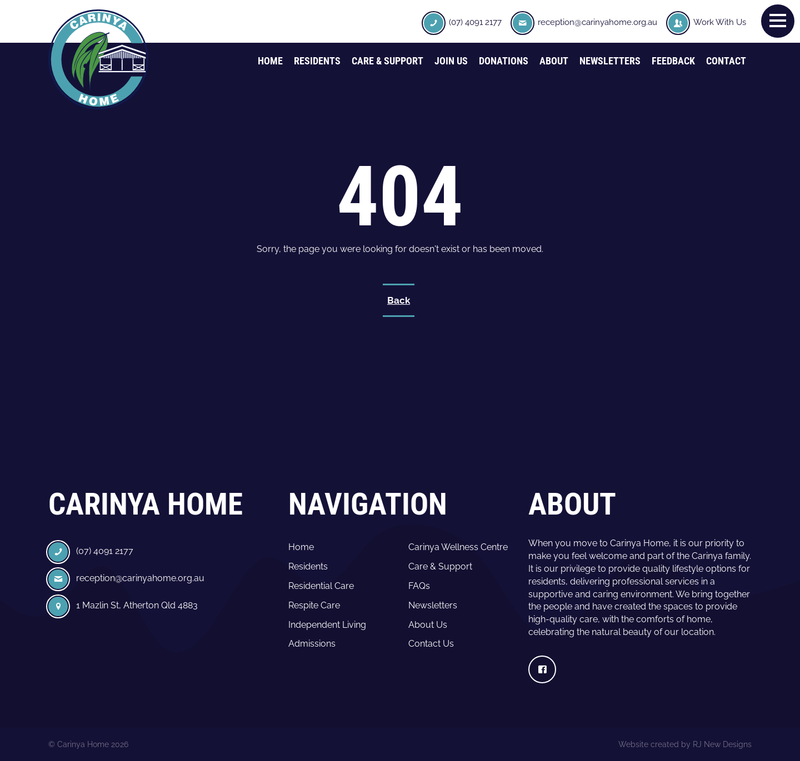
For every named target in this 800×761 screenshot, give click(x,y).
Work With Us (719, 22)
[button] (777, 20)
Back (398, 300)
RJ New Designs (722, 744)
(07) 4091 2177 (475, 22)
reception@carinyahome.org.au (597, 22)
